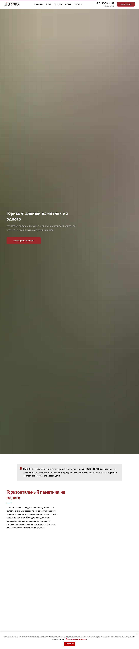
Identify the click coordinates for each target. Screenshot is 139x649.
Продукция (58, 4)
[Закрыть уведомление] (137, 634)
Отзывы (69, 4)
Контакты (79, 4)
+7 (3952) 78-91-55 (105, 3)
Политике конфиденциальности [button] (76, 639)
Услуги (47, 4)
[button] (126, 4)
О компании (37, 4)
